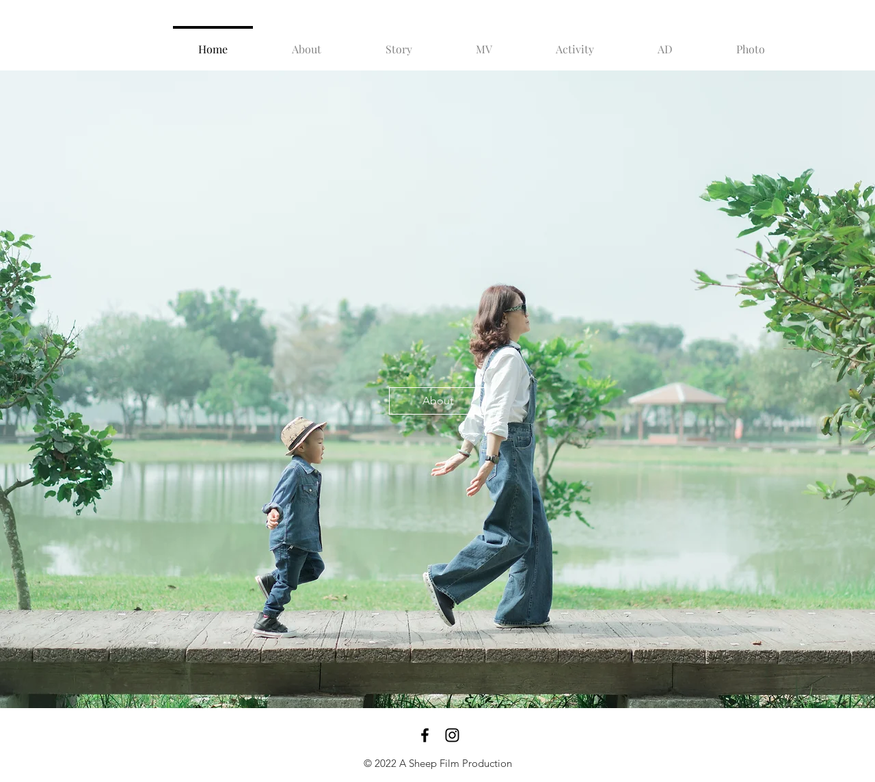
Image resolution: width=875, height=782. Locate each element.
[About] (437, 401)
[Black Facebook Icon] (425, 735)
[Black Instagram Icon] (452, 735)
